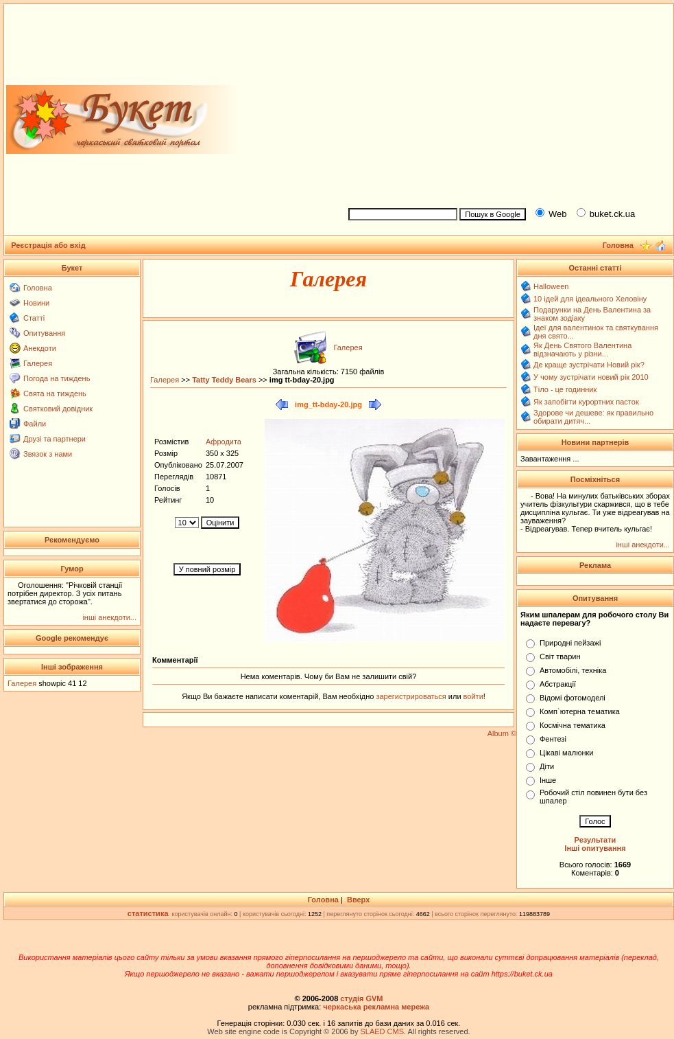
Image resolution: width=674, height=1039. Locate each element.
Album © (502, 733)
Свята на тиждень (54, 393)
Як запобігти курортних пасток (586, 402)
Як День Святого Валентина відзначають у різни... (582, 349)
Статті (34, 318)
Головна (37, 288)
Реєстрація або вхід (48, 245)
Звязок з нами (47, 454)
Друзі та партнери (54, 439)
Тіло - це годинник (565, 389)
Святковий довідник (58, 408)
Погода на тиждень (56, 378)
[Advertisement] (505, 104)
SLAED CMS (382, 1031)
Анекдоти (39, 348)
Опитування (44, 333)
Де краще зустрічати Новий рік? (589, 365)
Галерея (37, 363)
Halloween (550, 286)
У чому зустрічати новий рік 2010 (591, 377)
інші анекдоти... (109, 617)
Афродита (223, 441)
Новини (36, 303)
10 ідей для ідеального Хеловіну (590, 299)
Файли (34, 424)
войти (472, 696)
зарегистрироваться (412, 696)
